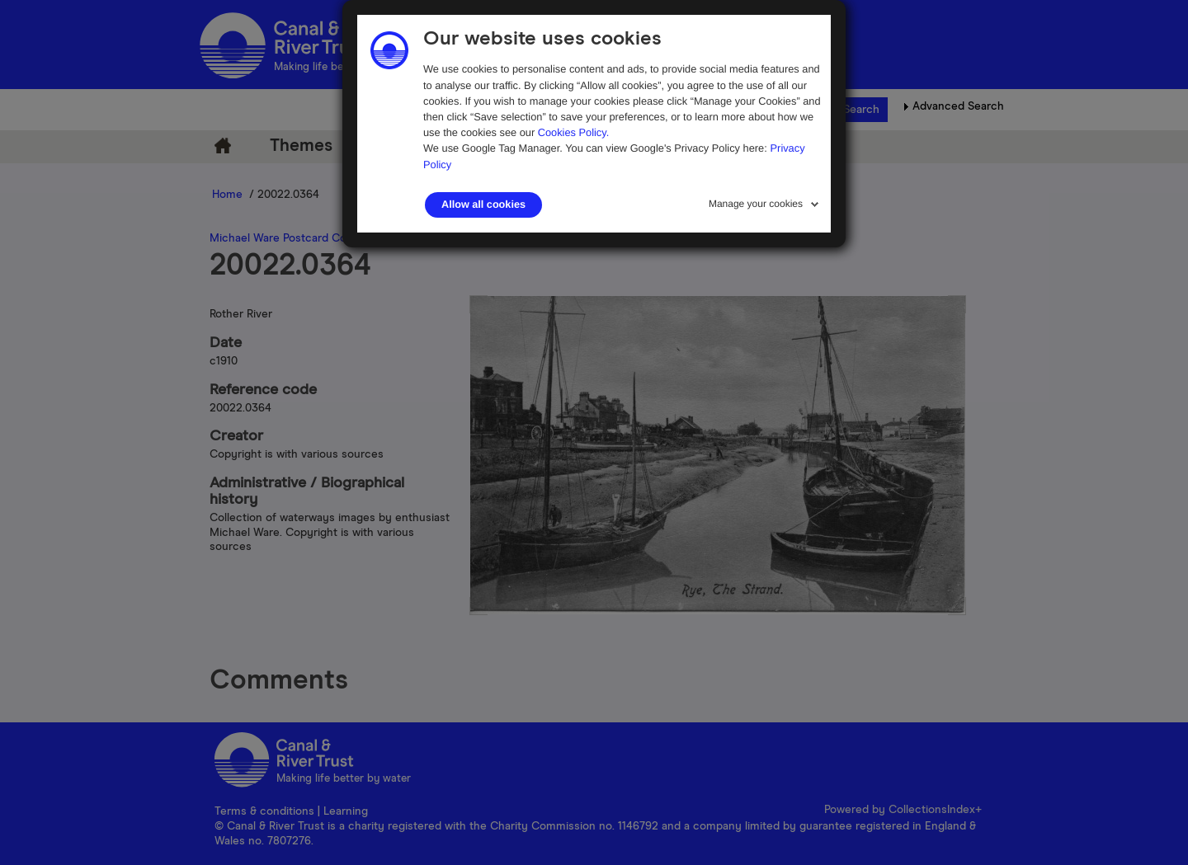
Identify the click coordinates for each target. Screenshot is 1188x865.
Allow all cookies (483, 204)
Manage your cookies (756, 203)
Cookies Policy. (574, 132)
